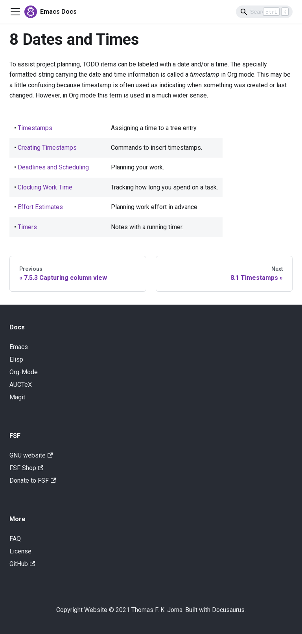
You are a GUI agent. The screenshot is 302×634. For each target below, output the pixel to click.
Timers (27, 227)
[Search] (264, 12)
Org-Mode (23, 372)
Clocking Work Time (45, 187)
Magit (17, 397)
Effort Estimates (40, 207)
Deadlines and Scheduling (53, 167)
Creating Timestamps (47, 147)
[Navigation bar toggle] (15, 12)
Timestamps (35, 128)
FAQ (15, 538)
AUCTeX (20, 384)
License (20, 551)
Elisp (16, 359)
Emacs (18, 347)
